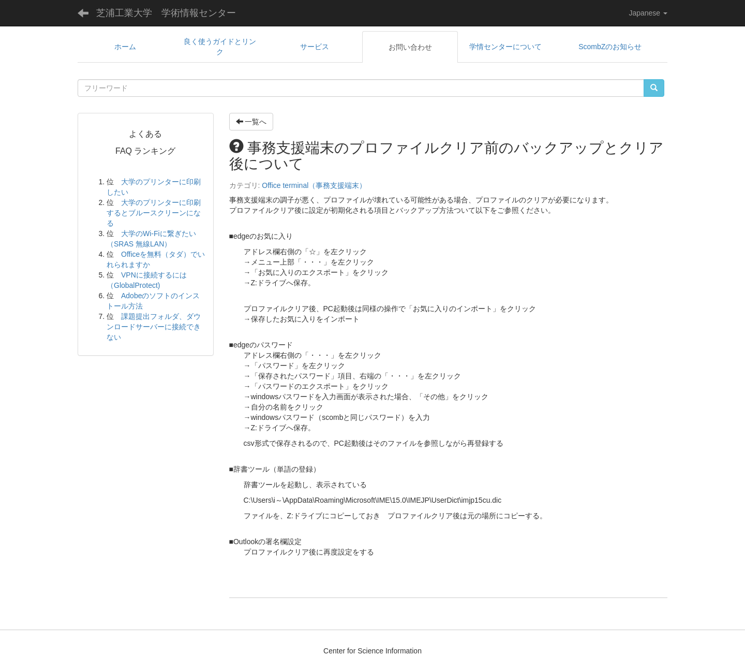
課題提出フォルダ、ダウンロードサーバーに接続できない (154, 326)
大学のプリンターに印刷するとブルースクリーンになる (154, 212)
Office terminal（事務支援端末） (314, 185)
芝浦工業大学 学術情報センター (166, 13)
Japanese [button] (648, 13)
